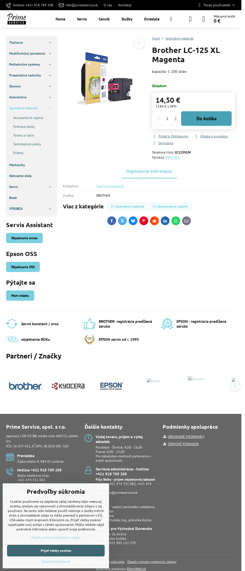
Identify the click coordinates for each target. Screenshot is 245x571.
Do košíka (206, 118)
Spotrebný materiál (110, 186)
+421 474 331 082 (31, 480)
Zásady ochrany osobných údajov (152, 562)
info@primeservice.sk (121, 492)
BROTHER (172, 157)
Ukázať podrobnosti (56, 561)
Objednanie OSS (23, 267)
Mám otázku (20, 295)
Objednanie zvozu (24, 238)
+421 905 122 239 (122, 543)
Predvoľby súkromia (109, 562)
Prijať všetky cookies (56, 550)
